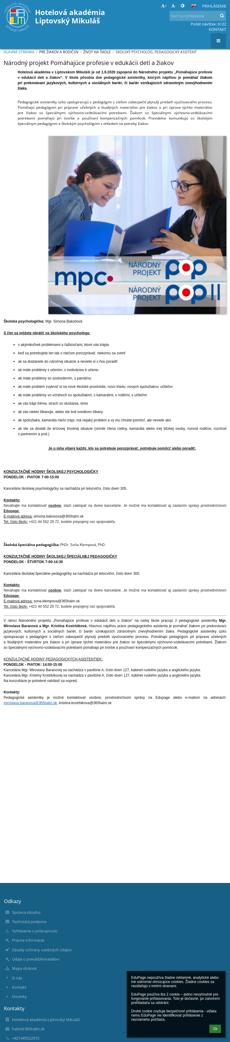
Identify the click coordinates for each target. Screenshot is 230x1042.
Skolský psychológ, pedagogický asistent (156, 52)
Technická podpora (29, 921)
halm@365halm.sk (28, 1029)
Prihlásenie (214, 6)
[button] (193, 6)
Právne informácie (28, 940)
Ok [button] (215, 1029)
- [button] (173, 5)
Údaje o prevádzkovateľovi (35, 959)
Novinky (19, 996)
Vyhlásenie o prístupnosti (34, 931)
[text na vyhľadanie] (197, 15)
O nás (17, 978)
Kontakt (19, 987)
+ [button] (164, 5)
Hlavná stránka (19, 52)
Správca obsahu (26, 912)
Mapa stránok (24, 968)
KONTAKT (217, 29)
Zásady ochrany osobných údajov (42, 949)
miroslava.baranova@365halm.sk (30, 703)
